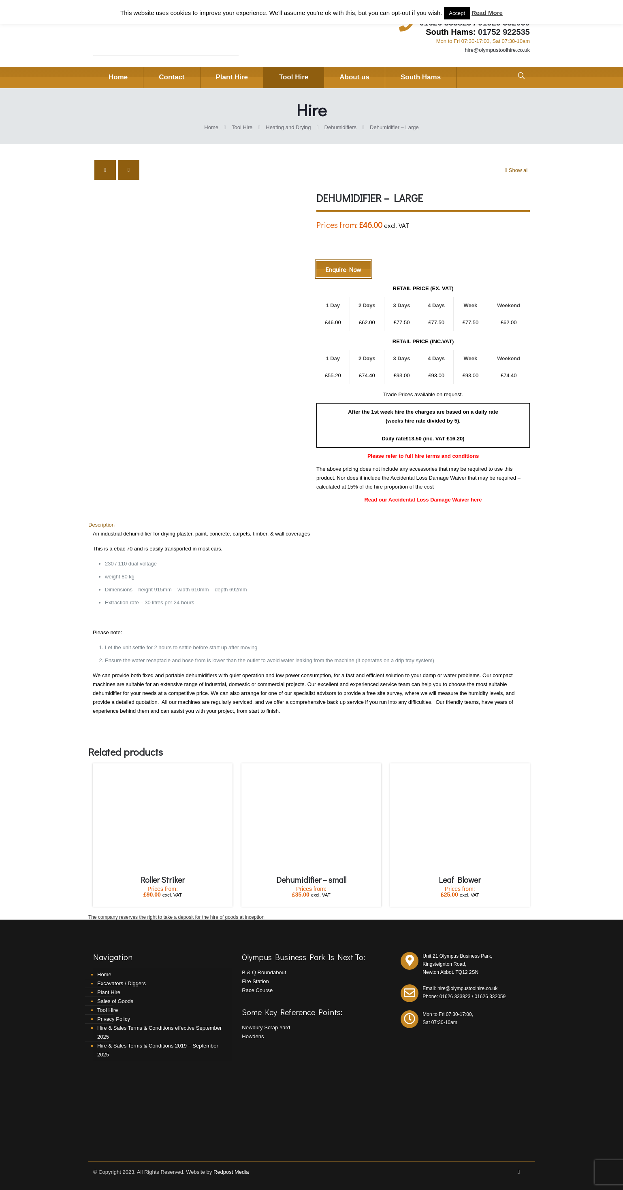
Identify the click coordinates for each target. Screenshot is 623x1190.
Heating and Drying (288, 127)
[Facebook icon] (519, 1171)
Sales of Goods (115, 1001)
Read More (487, 12)
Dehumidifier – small (311, 879)
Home (211, 127)
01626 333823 (455, 996)
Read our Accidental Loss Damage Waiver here (423, 500)
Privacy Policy (113, 1019)
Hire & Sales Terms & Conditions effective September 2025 (159, 1032)
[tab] (311, 525)
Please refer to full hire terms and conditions (423, 456)
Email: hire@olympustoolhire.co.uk (459, 988)
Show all (516, 170)
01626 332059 (490, 996)
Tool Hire (242, 127)
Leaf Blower (460, 879)
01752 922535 (504, 32)
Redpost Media (231, 1172)
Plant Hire (108, 992)
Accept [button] (457, 13)
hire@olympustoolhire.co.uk (497, 50)
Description (101, 525)
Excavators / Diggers (121, 983)
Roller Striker (163, 879)
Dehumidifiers (340, 127)
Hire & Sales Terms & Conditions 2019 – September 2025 (157, 1050)
